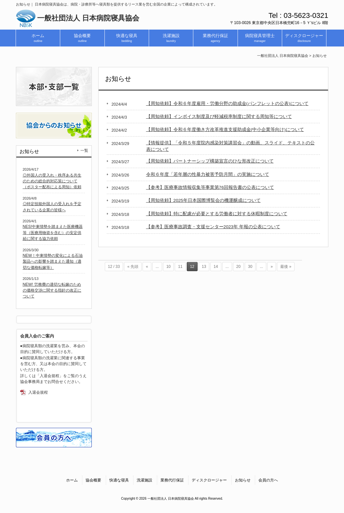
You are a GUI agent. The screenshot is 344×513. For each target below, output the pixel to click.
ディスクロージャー (209, 480)
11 (180, 266)
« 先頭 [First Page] (132, 266)
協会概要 (93, 480)
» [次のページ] (271, 266)
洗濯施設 (144, 480)
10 (168, 266)
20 (238, 266)
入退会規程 (38, 392)
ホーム (72, 480)
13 (204, 266)
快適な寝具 (119, 480)
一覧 (84, 150)
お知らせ (243, 480)
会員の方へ (268, 480)
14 (215, 266)
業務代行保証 (172, 480)
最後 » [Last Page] (285, 266)
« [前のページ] (147, 266)
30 (250, 266)
